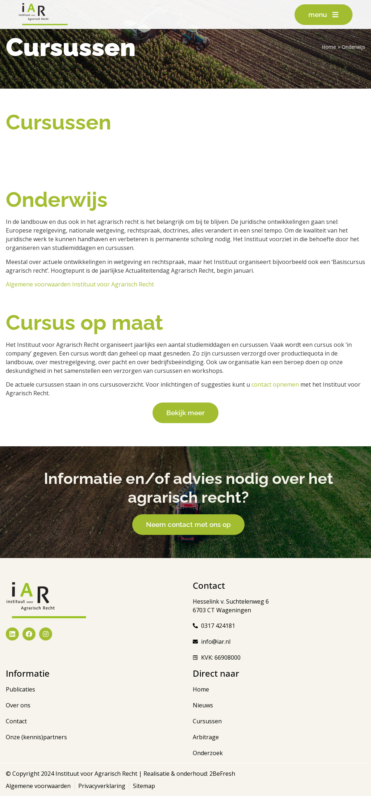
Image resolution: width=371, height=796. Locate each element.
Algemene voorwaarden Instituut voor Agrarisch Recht (80, 284)
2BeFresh (221, 774)
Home (329, 46)
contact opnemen (275, 384)
